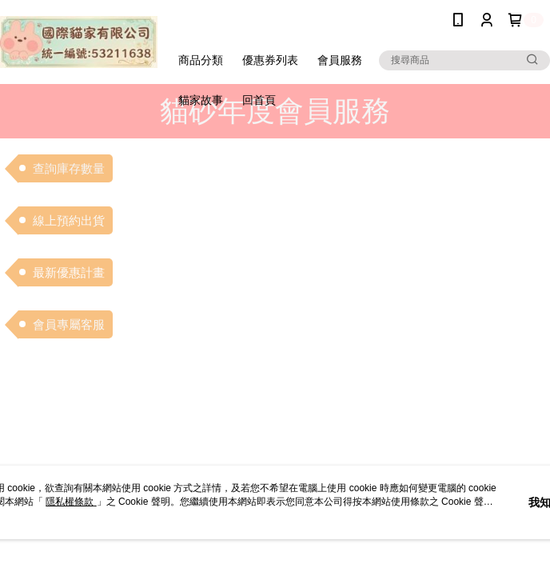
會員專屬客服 (69, 324)
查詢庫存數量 (69, 168)
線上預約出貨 (69, 220)
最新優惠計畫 (69, 272)
